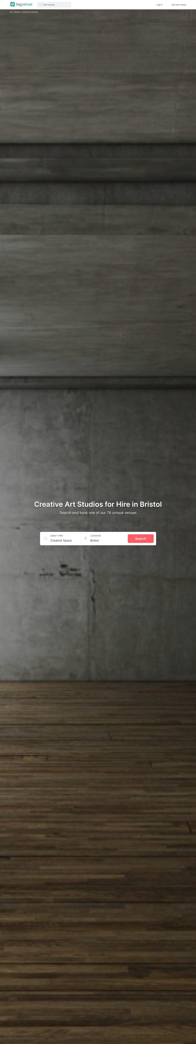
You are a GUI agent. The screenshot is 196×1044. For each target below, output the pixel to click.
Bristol (17, 12)
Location (95, 535)
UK (11, 12)
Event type (56, 535)
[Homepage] (21, 4)
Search (140, 538)
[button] (54, 5)
